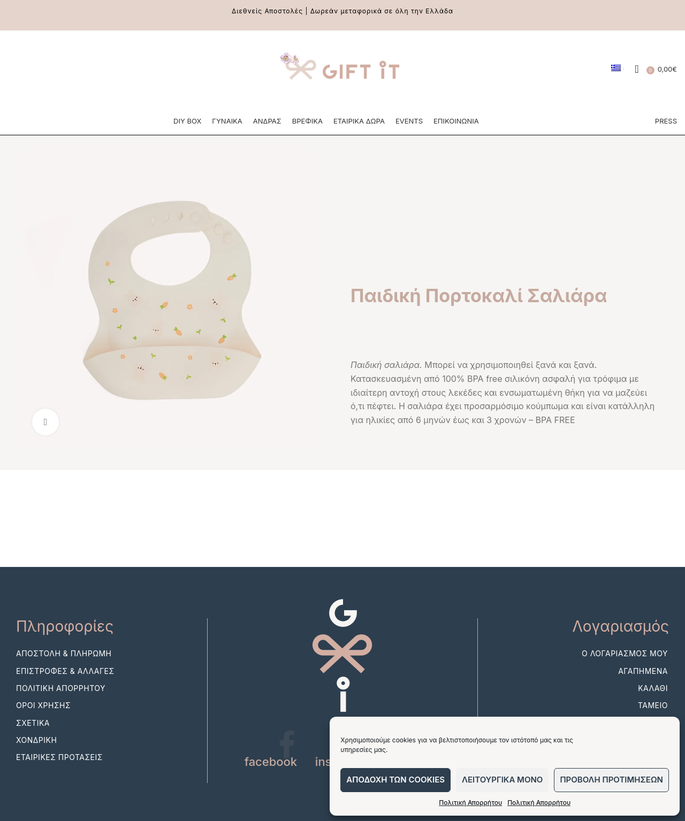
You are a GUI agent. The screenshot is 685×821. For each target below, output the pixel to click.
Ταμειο (653, 707)
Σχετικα (33, 724)
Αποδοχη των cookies (395, 779)
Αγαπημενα (643, 672)
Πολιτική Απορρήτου (470, 803)
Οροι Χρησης (43, 707)
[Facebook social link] (16, 70)
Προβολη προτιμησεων (611, 779)
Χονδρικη (36, 741)
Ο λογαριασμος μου (625, 655)
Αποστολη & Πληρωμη (63, 655)
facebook (271, 764)
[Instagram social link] (36, 70)
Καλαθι (653, 689)
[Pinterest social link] (57, 70)
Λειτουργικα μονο (502, 779)
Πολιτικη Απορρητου (60, 689)
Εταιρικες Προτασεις (59, 759)
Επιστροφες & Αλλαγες (65, 672)
